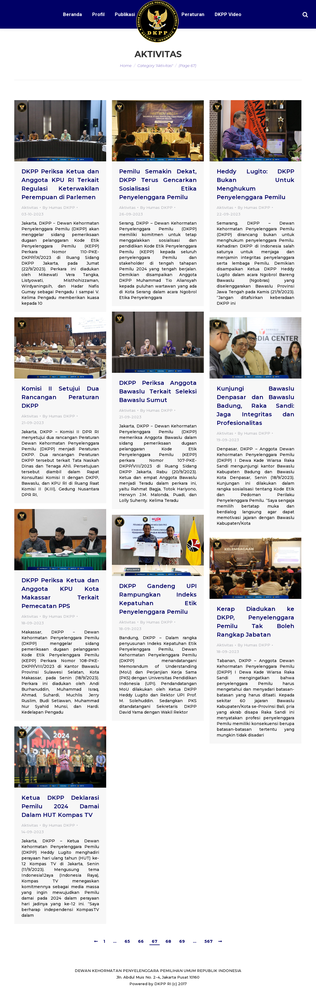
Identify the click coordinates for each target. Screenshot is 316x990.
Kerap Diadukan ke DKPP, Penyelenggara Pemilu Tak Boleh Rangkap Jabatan (255, 621)
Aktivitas (29, 207)
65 (127, 941)
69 (182, 941)
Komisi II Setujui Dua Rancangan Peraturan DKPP (60, 397)
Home (126, 65)
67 (154, 941)
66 (141, 941)
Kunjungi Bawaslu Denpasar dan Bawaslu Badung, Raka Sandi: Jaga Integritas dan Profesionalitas (255, 405)
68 (168, 941)
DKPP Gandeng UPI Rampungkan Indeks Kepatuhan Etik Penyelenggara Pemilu (158, 599)
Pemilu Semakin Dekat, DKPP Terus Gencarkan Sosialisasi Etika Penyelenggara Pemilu (158, 184)
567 (208, 941)
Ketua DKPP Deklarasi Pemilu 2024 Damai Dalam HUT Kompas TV (60, 806)
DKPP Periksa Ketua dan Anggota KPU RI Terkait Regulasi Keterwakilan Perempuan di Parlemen (60, 184)
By (58, 207)
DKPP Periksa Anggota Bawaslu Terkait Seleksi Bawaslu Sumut (158, 391)
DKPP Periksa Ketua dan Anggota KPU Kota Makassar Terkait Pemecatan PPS (60, 593)
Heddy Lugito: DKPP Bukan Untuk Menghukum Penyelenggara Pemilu (255, 184)
